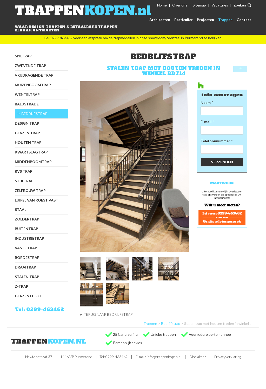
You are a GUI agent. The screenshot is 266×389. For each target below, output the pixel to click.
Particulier (183, 19)
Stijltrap (24, 181)
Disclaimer (197, 356)
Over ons (179, 5)
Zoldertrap (27, 219)
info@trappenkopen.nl (164, 356)
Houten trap (28, 142)
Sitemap (199, 5)
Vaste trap (26, 248)
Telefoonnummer (215, 141)
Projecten (205, 19)
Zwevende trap (30, 65)
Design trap (27, 123)
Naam (206, 102)
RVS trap (23, 171)
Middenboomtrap (33, 161)
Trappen (225, 19)
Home (162, 5)
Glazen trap (27, 133)
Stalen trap (27, 276)
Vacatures (219, 5)
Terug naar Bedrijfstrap (108, 314)
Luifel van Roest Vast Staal (36, 205)
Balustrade (27, 104)
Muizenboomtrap (33, 85)
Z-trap (21, 286)
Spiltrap (23, 56)
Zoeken (240, 5)
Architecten (159, 19)
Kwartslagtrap (31, 152)
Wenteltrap (27, 94)
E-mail (206, 121)
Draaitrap (25, 267)
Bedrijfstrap (34, 113)
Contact (244, 19)
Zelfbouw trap (30, 190)
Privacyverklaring (227, 356)
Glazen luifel (28, 296)
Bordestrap (27, 257)
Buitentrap (26, 228)
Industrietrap (29, 238)
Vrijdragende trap (34, 75)
